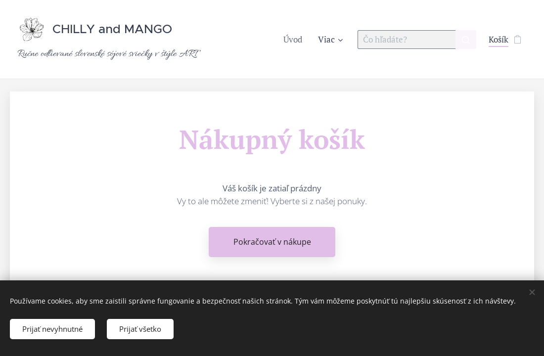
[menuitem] (295, 39)
